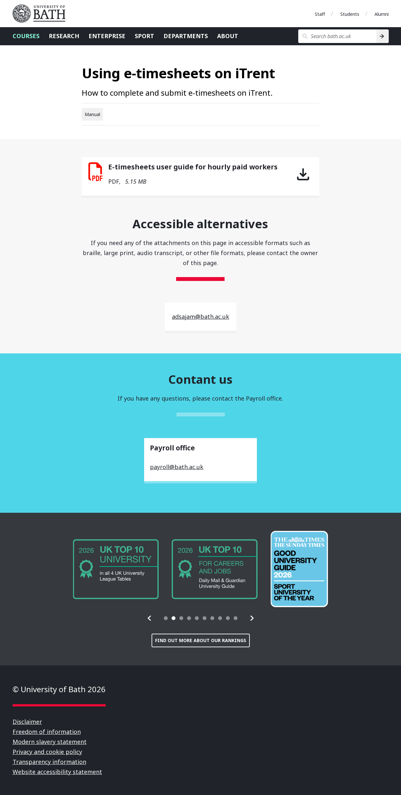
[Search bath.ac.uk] (337, 36)
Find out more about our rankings (200, 640)
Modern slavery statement (50, 742)
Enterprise (107, 36)
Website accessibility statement (57, 772)
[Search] (382, 36)
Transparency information (49, 762)
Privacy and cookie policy (47, 752)
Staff (320, 14)
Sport (144, 36)
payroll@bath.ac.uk (176, 467)
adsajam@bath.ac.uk (200, 316)
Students (349, 14)
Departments (186, 36)
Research (64, 36)
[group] (102, 569)
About (227, 36)
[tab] (166, 618)
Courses (26, 36)
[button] (149, 618)
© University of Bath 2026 (59, 689)
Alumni (382, 14)
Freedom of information (47, 732)
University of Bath (42, 14)
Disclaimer (27, 721)
